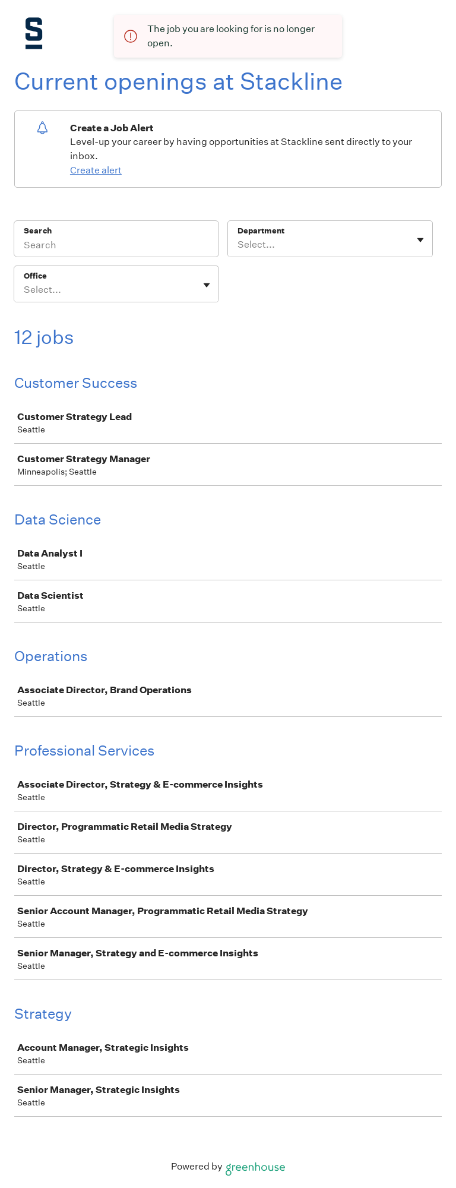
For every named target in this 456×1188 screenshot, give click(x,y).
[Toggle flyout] (420, 240)
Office (35, 276)
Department (261, 231)
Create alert (96, 170)
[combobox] (238, 244)
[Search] (116, 246)
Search (38, 231)
